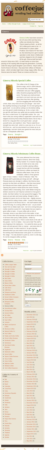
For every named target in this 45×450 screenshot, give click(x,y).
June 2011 (30, 438)
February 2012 (31, 419)
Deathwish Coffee (10, 294)
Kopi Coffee (8, 320)
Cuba (6, 391)
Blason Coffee (9, 283)
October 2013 (30, 383)
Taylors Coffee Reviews (11, 356)
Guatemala (8, 398)
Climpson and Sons (10, 292)
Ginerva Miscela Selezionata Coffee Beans (21, 153)
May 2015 (29, 343)
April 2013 (30, 395)
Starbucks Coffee (10, 352)
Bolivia (6, 381)
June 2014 (30, 364)
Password (28, 269)
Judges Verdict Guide (28, 24)
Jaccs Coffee (8, 317)
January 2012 (30, 422)
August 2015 (30, 338)
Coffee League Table (10, 264)
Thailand (7, 432)
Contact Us (33, 26)
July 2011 (29, 436)
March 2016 (30, 329)
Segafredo (8, 349)
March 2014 (30, 372)
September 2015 (31, 336)
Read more (26, 145)
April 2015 (30, 345)
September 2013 (31, 386)
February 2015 (31, 350)
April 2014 (30, 369)
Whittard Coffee (9, 365)
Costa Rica (8, 388)
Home (4, 24)
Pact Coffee (8, 333)
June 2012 (30, 410)
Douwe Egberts (9, 299)
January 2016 (30, 333)
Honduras (7, 402)
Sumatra (7, 428)
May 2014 (29, 367)
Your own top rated (10, 267)
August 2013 (30, 388)
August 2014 (30, 360)
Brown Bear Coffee (10, 285)
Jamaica (7, 407)
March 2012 (30, 417)
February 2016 (31, 331)
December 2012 (31, 402)
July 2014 (29, 362)
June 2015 (30, 341)
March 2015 (30, 348)
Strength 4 (18, 134)
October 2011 (30, 429)
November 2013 (31, 381)
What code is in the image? (33, 295)
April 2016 (30, 326)
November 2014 (31, 355)
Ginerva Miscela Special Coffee (17, 80)
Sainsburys (8, 343)
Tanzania (7, 430)
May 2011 (29, 441)
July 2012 (29, 407)
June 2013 (30, 391)
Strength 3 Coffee (10, 269)
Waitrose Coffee (9, 363)
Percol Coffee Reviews (11, 338)
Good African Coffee (10, 308)
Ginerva (10, 134)
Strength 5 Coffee (10, 274)
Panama (7, 416)
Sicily (23, 240)
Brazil (6, 384)
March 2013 (30, 398)
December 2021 (31, 314)
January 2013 (30, 400)
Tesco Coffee (8, 359)
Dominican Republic (10, 393)
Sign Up (40, 26)
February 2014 (31, 374)
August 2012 (30, 405)
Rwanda (7, 425)
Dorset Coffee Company (11, 297)
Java (6, 409)
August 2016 (30, 324)
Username (28, 264)
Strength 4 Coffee (10, 271)
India (6, 404)
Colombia (7, 386)
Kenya (6, 412)
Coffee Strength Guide (14, 24)
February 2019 (31, 319)
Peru (6, 421)
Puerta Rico (8, 423)
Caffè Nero (8, 290)
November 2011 (31, 426)
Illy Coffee (7, 315)
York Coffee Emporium (11, 368)
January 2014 (30, 376)
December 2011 (31, 424)
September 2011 (31, 431)
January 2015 (30, 352)
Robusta (17, 240)
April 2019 (30, 317)
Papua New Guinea (10, 418)
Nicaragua (7, 414)
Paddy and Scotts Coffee (12, 336)
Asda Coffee (8, 281)
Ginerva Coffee (24, 38)
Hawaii (6, 400)
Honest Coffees (9, 313)
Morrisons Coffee (9, 329)
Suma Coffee (8, 354)
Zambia (7, 437)
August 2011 (30, 433)
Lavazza (7, 322)
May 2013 (29, 393)
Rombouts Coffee (10, 340)
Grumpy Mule (8, 310)
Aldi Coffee (8, 278)
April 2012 (30, 414)
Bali (6, 379)
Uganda (7, 435)
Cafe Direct (8, 287)
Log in (31, 145)
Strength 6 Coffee (10, 276)
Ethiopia (7, 395)
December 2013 (31, 379)
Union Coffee (8, 361)
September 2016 (31, 322)
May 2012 (29, 412)
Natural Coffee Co (10, 331)
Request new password (33, 273)
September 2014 (31, 357)
